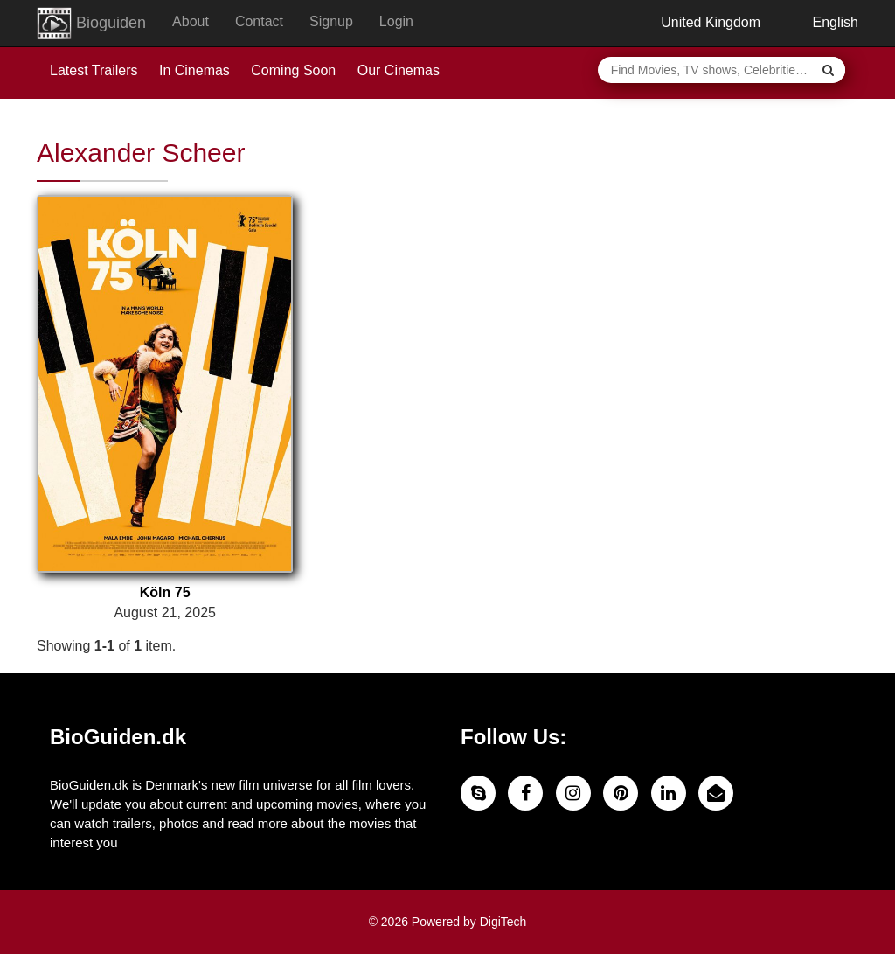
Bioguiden (91, 23)
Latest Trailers (93, 70)
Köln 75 (165, 592)
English (822, 22)
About (190, 21)
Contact (259, 21)
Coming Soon (293, 70)
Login (396, 21)
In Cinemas (194, 70)
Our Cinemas (398, 70)
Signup (331, 21)
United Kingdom (697, 22)
